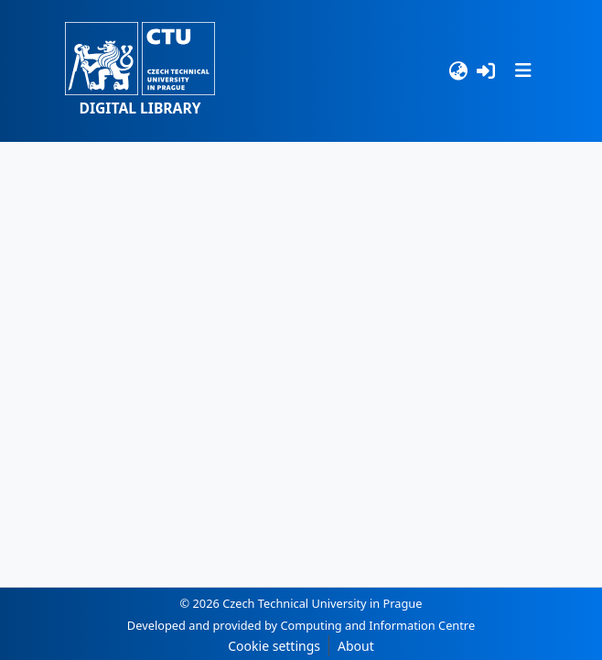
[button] (140, 71)
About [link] (356, 646)
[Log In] (486, 70)
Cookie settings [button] (274, 646)
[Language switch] (457, 70)
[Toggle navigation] (523, 70)
